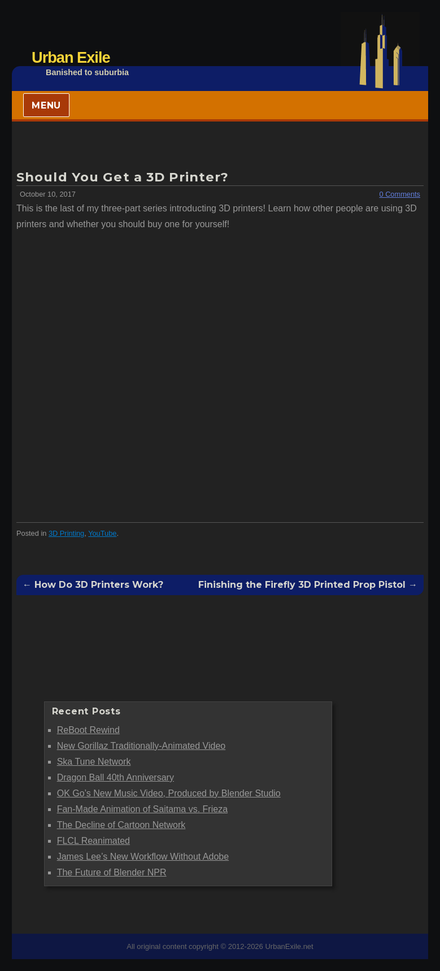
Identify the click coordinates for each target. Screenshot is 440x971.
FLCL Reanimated (93, 841)
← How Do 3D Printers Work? (93, 585)
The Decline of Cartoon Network (121, 825)
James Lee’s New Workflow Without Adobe (143, 856)
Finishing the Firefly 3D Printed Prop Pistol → (307, 585)
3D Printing (66, 533)
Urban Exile (71, 57)
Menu (46, 105)
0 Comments (399, 194)
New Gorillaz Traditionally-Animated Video (141, 746)
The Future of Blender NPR (112, 872)
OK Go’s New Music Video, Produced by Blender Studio (169, 793)
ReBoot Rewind (88, 730)
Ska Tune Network (94, 761)
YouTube (102, 533)
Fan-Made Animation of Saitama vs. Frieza (142, 809)
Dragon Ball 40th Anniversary (115, 777)
